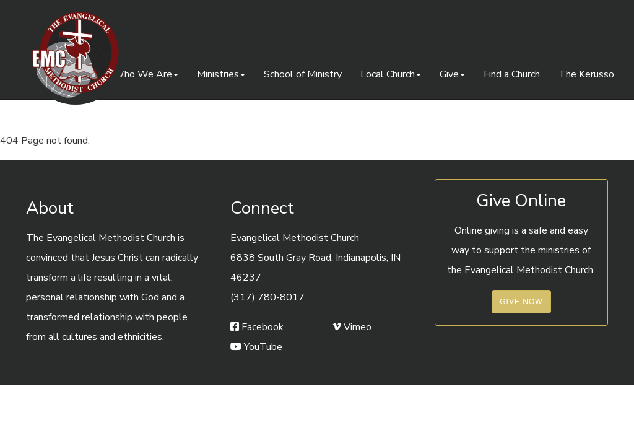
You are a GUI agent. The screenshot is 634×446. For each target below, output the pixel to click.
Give (452, 74)
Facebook (257, 327)
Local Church (390, 74)
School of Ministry (303, 74)
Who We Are (145, 74)
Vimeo (351, 327)
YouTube (256, 347)
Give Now (521, 301)
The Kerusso (586, 74)
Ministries (221, 74)
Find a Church (512, 74)
